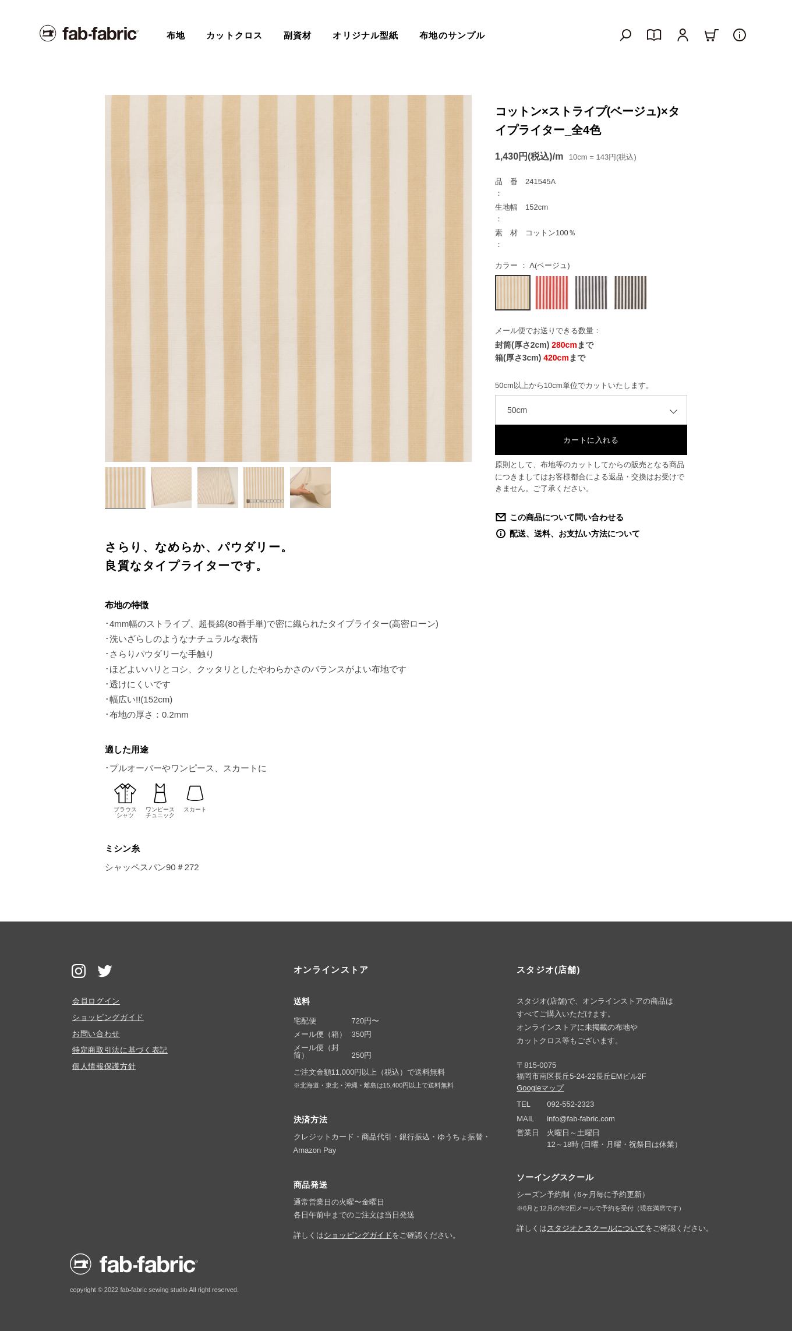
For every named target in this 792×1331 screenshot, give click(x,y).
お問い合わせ (96, 1033)
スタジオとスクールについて (596, 1228)
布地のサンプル (452, 35)
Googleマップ (540, 1087)
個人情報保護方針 (104, 1066)
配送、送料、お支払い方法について (575, 533)
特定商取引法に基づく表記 (120, 1050)
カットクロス (234, 35)
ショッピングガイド (108, 1017)
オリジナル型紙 (365, 35)
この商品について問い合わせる (567, 517)
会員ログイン (96, 1001)
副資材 (298, 35)
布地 (176, 35)
